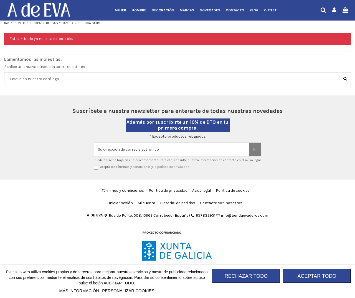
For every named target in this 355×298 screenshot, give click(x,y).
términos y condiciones (133, 167)
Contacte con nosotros (221, 203)
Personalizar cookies (128, 290)
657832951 (203, 215)
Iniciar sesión (121, 203)
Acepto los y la (144, 167)
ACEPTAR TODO (316, 276)
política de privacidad (173, 167)
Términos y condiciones (123, 190)
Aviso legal (201, 190)
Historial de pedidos (177, 203)
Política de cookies (233, 190)
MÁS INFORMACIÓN (79, 290)
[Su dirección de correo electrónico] (171, 149)
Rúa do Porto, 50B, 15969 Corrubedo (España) (147, 215)
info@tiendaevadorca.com (242, 215)
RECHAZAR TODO (246, 276)
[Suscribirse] (255, 149)
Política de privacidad (168, 190)
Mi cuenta (146, 203)
